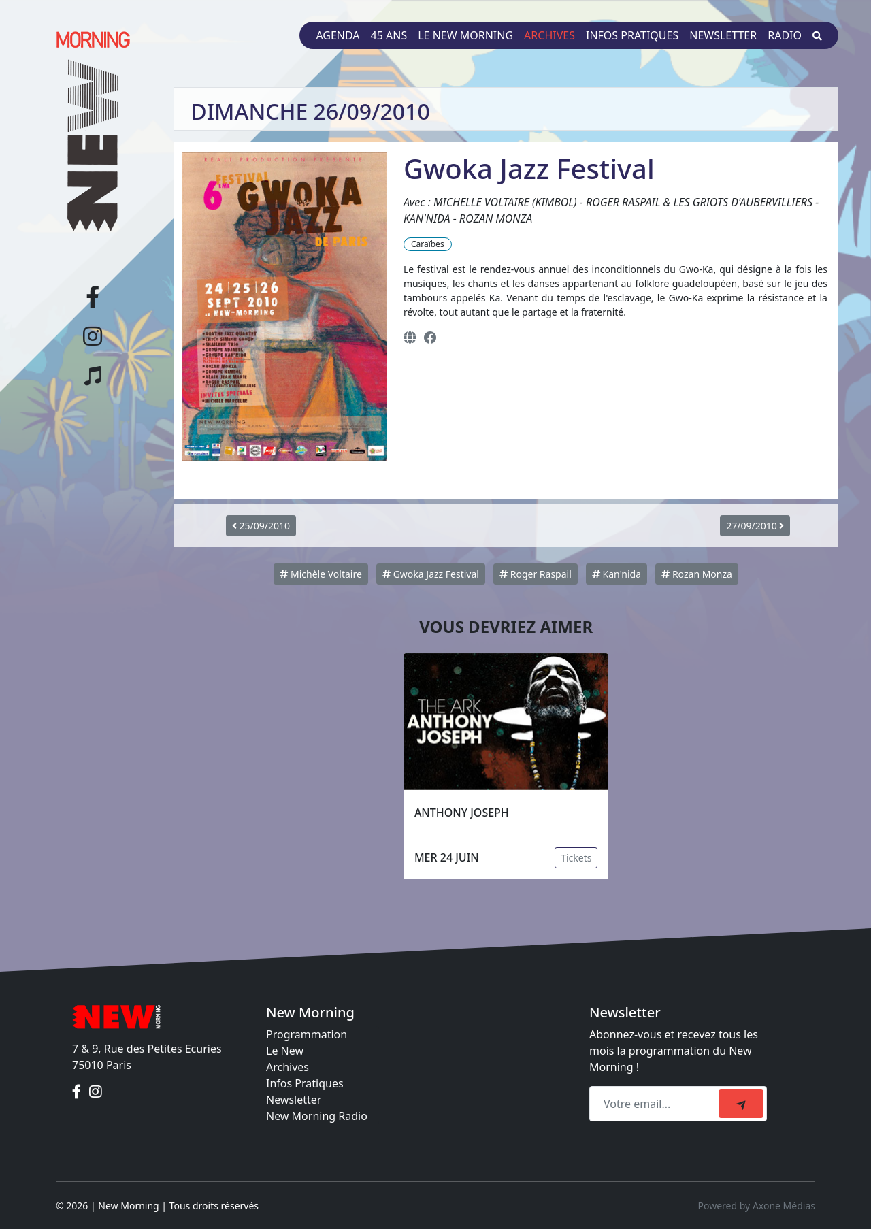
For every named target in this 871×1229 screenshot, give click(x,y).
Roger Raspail (535, 574)
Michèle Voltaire (321, 574)
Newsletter (723, 35)
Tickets (576, 857)
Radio (785, 35)
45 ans (389, 35)
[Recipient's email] (656, 1103)
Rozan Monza (696, 574)
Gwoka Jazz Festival (430, 574)
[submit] (741, 1103)
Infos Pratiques (305, 1083)
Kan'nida (616, 574)
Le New (284, 1050)
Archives (549, 35)
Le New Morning (465, 35)
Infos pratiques (632, 35)
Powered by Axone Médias (756, 1205)
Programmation (306, 1034)
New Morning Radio (316, 1116)
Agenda (337, 35)
